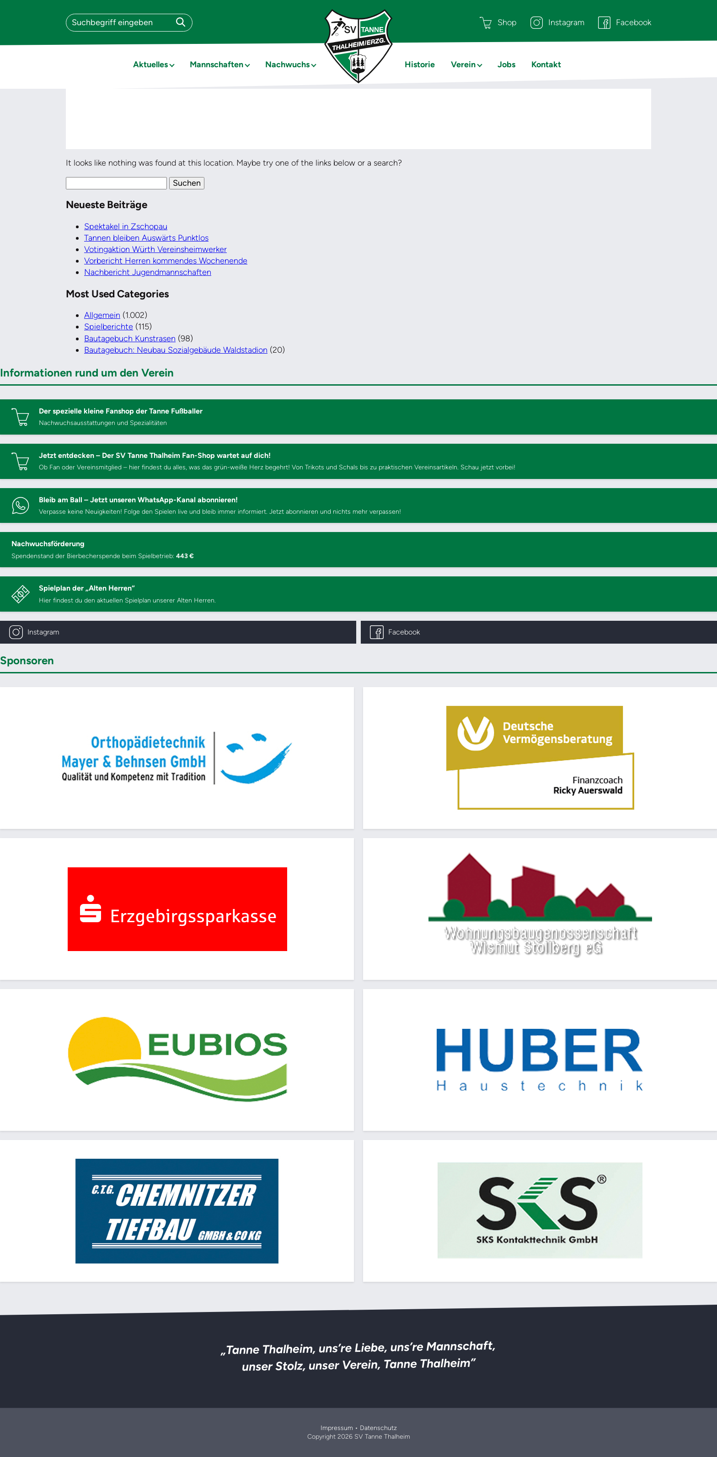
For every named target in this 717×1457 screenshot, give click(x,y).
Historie (420, 64)
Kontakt (546, 64)
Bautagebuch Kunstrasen (130, 338)
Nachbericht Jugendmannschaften (147, 272)
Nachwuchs (287, 64)
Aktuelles (150, 64)
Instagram (557, 22)
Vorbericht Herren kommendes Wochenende (165, 261)
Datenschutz (378, 1428)
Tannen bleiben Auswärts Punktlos (146, 238)
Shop (498, 22)
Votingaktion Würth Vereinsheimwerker (155, 249)
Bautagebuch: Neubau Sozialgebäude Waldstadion (176, 350)
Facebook (624, 22)
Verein (463, 64)
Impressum (337, 1428)
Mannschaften (216, 64)
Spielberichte (108, 327)
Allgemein (102, 315)
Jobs (506, 64)
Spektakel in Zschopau (125, 226)
